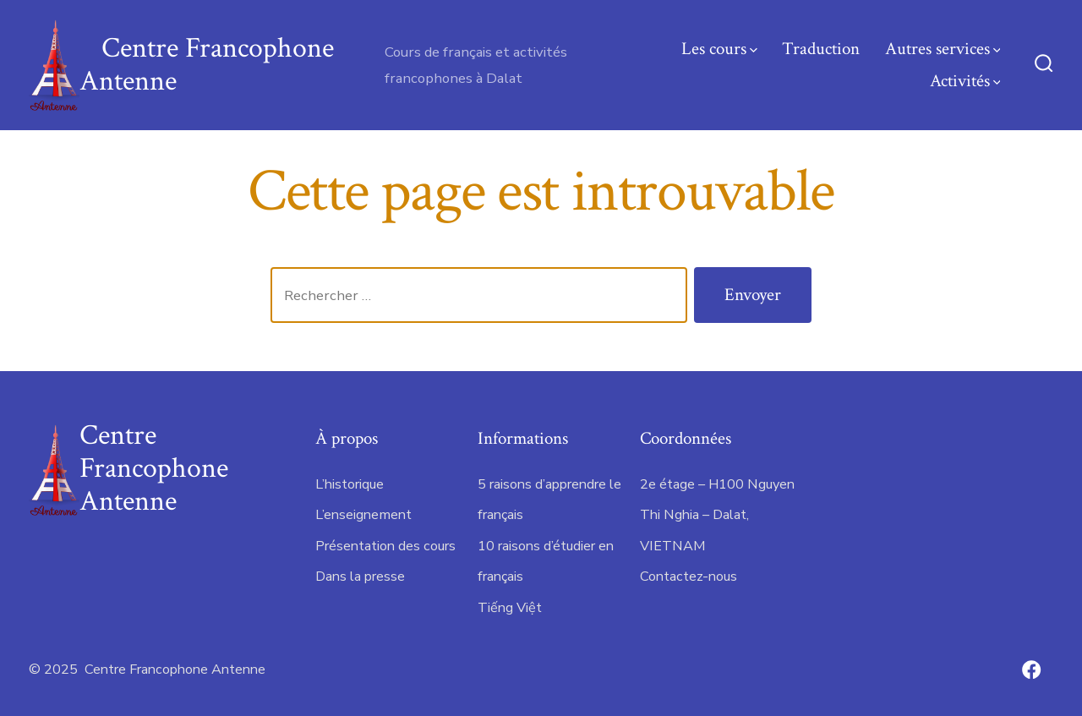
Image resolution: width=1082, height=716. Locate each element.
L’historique (349, 484)
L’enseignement (363, 515)
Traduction (821, 48)
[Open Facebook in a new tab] (1031, 669)
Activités (965, 80)
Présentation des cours (385, 546)
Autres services (943, 48)
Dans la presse (360, 576)
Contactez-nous (688, 576)
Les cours (719, 48)
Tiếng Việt (510, 607)
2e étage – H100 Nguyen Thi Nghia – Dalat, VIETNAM (717, 515)
